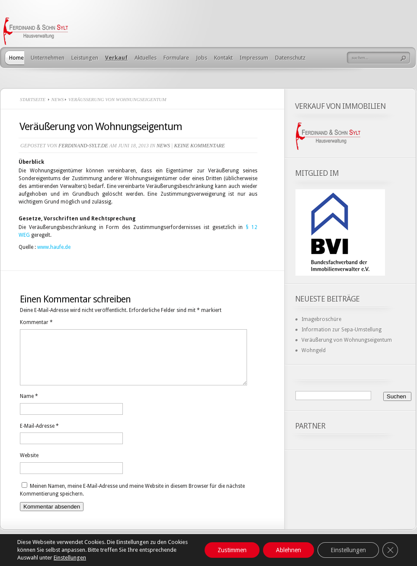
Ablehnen (288, 550)
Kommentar (36, 322)
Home (16, 57)
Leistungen (84, 57)
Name (29, 407)
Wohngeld (314, 350)
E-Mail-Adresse (39, 436)
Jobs (201, 57)
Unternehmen (47, 57)
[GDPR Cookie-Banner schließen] (390, 550)
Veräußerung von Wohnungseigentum (347, 340)
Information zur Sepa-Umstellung (342, 330)
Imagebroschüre (321, 319)
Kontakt (223, 57)
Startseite (32, 99)
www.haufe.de (54, 247)
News (57, 99)
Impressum (254, 57)
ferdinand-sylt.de (83, 146)
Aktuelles (146, 57)
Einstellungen (70, 557)
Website (29, 466)
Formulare (176, 57)
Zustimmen (232, 550)
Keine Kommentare (199, 146)
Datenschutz (290, 57)
